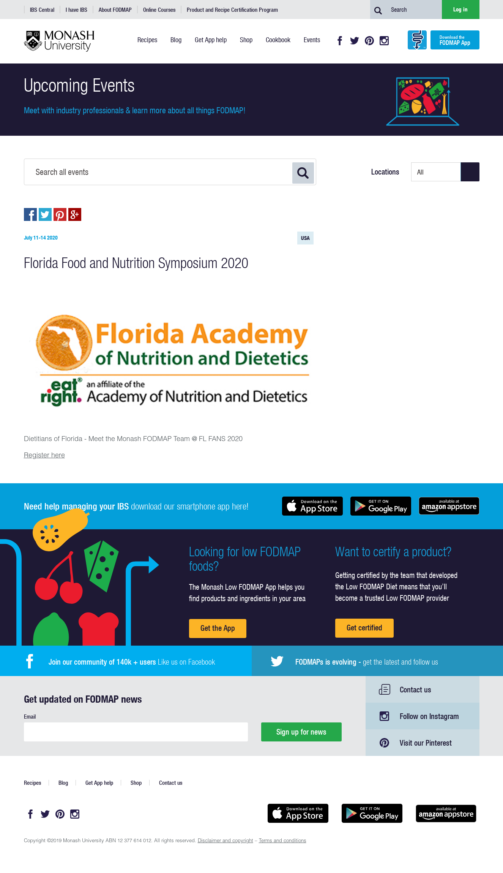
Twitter (354, 40)
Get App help (99, 782)
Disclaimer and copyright (225, 841)
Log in (460, 9)
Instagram (384, 40)
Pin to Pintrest (60, 214)
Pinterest (369, 40)
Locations (385, 172)
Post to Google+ (74, 214)
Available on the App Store (312, 506)
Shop (136, 782)
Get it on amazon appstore (449, 506)
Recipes (32, 782)
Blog (63, 782)
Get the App (217, 628)
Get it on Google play (380, 506)
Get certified (364, 627)
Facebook (339, 40)
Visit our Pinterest (426, 743)
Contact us (415, 689)
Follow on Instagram (429, 716)
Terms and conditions (282, 841)
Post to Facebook (30, 214)
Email (30, 716)
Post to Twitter (45, 214)
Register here (44, 455)
